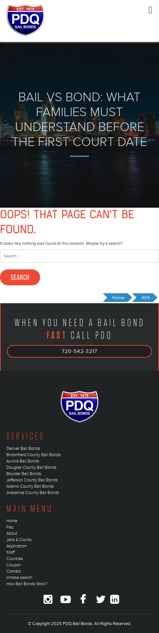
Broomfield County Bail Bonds (33, 454)
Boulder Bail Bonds (23, 473)
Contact (13, 571)
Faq (9, 527)
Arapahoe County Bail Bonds (32, 492)
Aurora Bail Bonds (22, 461)
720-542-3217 (79, 351)
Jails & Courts (19, 539)
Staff (10, 552)
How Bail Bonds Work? (26, 584)
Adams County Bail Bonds (30, 486)
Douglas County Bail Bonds (31, 467)
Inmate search (19, 577)
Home (11, 521)
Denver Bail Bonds (23, 448)
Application (16, 546)
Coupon (13, 565)
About (11, 533)
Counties (14, 558)
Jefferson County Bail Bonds (32, 480)
